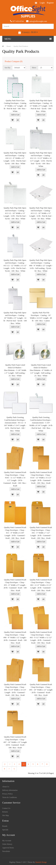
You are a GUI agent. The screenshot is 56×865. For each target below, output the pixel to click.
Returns (5, 812)
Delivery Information (9, 790)
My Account (6, 841)
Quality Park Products (21, 46)
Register (50, 3)
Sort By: (8, 68)
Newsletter (6, 851)
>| (14, 769)
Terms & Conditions (9, 797)
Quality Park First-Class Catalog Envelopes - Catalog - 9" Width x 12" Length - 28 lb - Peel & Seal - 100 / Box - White (15, 105)
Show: (34, 68)
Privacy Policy (7, 794)
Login (42, 3)
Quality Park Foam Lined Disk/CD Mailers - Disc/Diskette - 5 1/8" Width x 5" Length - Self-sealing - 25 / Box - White (15, 370)
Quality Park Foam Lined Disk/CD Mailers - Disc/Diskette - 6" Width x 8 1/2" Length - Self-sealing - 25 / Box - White (41, 370)
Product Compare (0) (13, 61)
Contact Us (6, 808)
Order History (7, 844)
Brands (4, 826)
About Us (5, 787)
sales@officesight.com (36, 21)
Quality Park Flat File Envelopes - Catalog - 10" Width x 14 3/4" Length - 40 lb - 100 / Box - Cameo (41, 316)
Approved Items (8, 848)
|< (5, 764)
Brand (9, 46)
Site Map (5, 815)
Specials (5, 830)
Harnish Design (41, 862)
